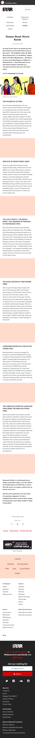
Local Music (25, 568)
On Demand (6, 584)
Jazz (14, 568)
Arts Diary (6, 622)
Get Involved (7, 709)
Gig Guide (6, 620)
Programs (21, 589)
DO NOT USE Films (26, 531)
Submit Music (7, 717)
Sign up (17, 674)
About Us (6, 688)
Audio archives (7, 594)
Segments (6, 589)
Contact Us (6, 691)
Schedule (10, 17)
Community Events (8, 625)
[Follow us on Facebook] (13, 681)
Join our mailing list (17, 663)
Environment (22, 564)
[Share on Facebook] (12, 524)
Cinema (5, 531)
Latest (4, 586)
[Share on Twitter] (17, 524)
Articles (24, 25)
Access (5, 693)
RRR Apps (17, 657)
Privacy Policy (7, 704)
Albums (24, 22)
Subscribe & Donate (25, 609)
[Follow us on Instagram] (28, 681)
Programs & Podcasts (25, 18)
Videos (10, 29)
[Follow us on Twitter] (7, 681)
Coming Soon (7, 612)
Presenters (10, 22)
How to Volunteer (8, 712)
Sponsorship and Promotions (12, 722)
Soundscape (10, 25)
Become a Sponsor (8, 724)
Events (5, 609)
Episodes (5, 592)
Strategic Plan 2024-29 (10, 696)
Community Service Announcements (14, 733)
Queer (17, 573)
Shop (4, 635)
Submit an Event (8, 627)
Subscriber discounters (25, 612)
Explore (21, 584)
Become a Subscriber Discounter (13, 727)
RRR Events (6, 615)
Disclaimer (6, 701)
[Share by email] (23, 524)
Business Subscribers (9, 730)
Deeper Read (14, 531)
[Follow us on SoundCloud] (21, 681)
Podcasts (21, 592)
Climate (10, 564)
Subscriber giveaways (25, 615)
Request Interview (8, 714)
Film (7, 568)
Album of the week (24, 597)
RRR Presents (7, 617)
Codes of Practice (8, 699)
